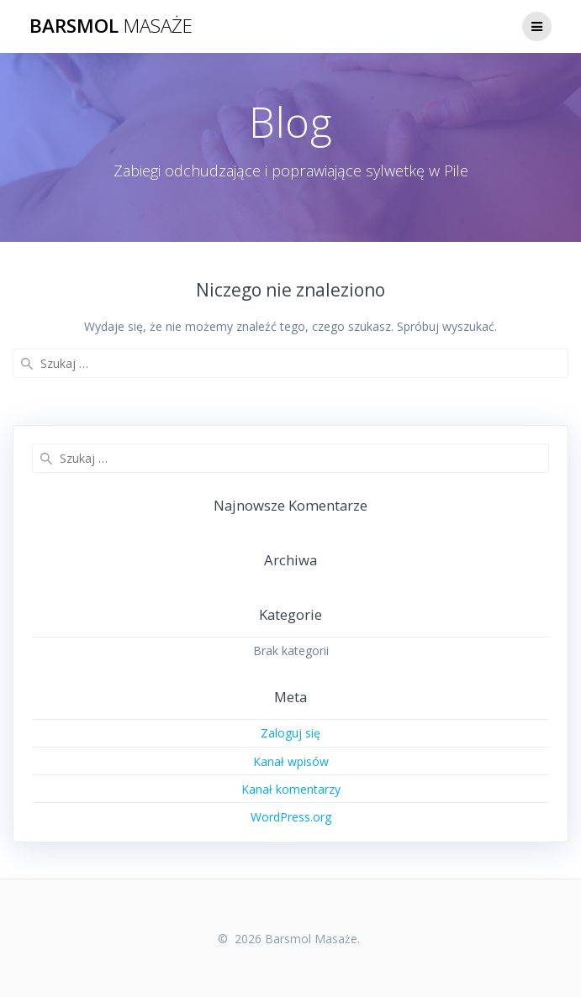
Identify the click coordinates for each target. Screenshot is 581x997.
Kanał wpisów (291, 761)
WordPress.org (291, 817)
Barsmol (111, 26)
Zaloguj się (290, 733)
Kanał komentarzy (291, 789)
